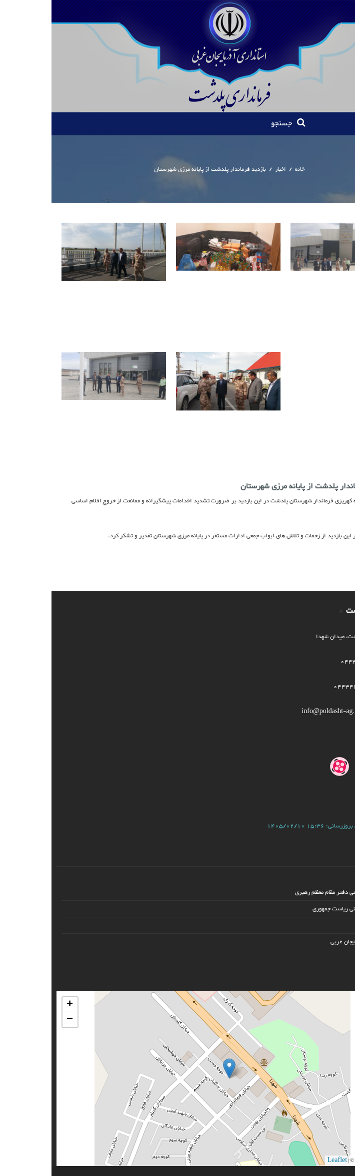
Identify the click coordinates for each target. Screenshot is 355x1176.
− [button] (18, 1019)
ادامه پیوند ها (323, 958)
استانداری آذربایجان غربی (309, 942)
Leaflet (286, 1160)
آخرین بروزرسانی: (266, 825)
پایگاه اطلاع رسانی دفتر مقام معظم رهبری (292, 892)
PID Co (337, 1160)
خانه (248, 169)
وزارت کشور (325, 925)
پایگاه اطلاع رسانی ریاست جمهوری (300, 909)
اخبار (229, 169)
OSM (311, 1160)
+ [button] (18, 1004)
